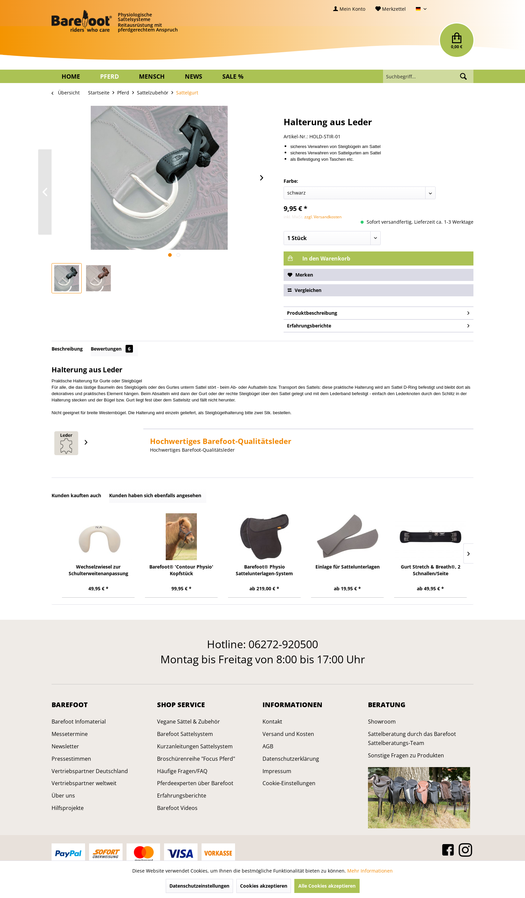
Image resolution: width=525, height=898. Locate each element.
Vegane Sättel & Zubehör (188, 721)
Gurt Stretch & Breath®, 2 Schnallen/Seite (430, 570)
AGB (267, 746)
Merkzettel (390, 9)
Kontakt (272, 721)
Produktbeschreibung (378, 312)
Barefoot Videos (177, 808)
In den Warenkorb (319, 258)
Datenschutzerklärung (290, 758)
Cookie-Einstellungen (288, 783)
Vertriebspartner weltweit (84, 783)
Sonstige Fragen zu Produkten (406, 755)
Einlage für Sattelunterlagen (347, 567)
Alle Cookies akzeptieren (327, 886)
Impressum (276, 771)
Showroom (382, 721)
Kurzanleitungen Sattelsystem (195, 746)
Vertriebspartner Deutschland (90, 771)
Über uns (63, 795)
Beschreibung (67, 349)
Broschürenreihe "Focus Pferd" (196, 758)
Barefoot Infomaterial (79, 721)
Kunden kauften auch (76, 495)
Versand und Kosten (288, 734)
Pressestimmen (71, 758)
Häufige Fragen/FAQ (182, 771)
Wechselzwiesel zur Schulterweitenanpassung (98, 570)
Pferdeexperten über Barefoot (195, 783)
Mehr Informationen (370, 871)
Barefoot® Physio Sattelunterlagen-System (264, 570)
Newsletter (65, 746)
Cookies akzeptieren (263, 886)
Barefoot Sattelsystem (185, 734)
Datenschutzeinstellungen (199, 886)
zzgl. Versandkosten (323, 217)
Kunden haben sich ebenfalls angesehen (155, 495)
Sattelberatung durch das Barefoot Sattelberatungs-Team (412, 738)
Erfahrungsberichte (378, 324)
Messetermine (70, 734)
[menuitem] (349, 9)
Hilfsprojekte (68, 808)
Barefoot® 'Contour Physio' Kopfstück (181, 570)
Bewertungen (112, 349)
